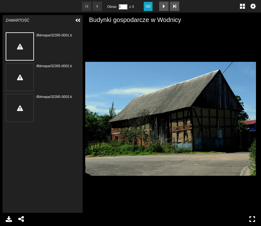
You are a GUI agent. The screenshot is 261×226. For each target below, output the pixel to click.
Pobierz (9, 219)
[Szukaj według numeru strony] (123, 7)
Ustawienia (253, 6)
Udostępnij (21, 219)
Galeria (242, 6)
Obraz (112, 6)
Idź (148, 6)
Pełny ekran (252, 219)
